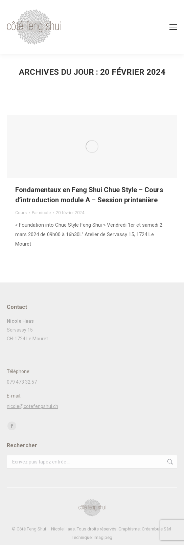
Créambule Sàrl (157, 528)
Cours (21, 212)
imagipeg (103, 537)
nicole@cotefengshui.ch (32, 406)
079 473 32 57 (22, 382)
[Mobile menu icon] (173, 27)
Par (41, 212)
